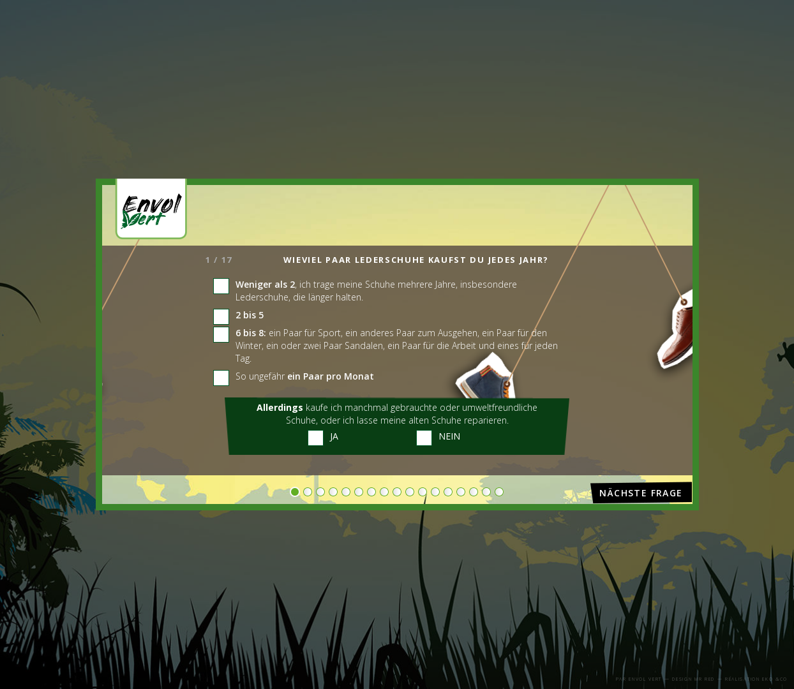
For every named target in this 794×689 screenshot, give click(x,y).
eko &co (775, 679)
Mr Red (704, 679)
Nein (449, 436)
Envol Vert (645, 679)
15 (473, 491)
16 (486, 491)
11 (422, 491)
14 (460, 491)
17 (499, 491)
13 (448, 491)
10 (409, 491)
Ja (334, 436)
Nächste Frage (640, 493)
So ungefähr (305, 376)
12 (435, 491)
